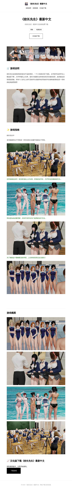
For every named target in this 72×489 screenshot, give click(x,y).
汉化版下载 (43, 8)
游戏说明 (28, 8)
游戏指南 (35, 8)
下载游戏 (14, 471)
